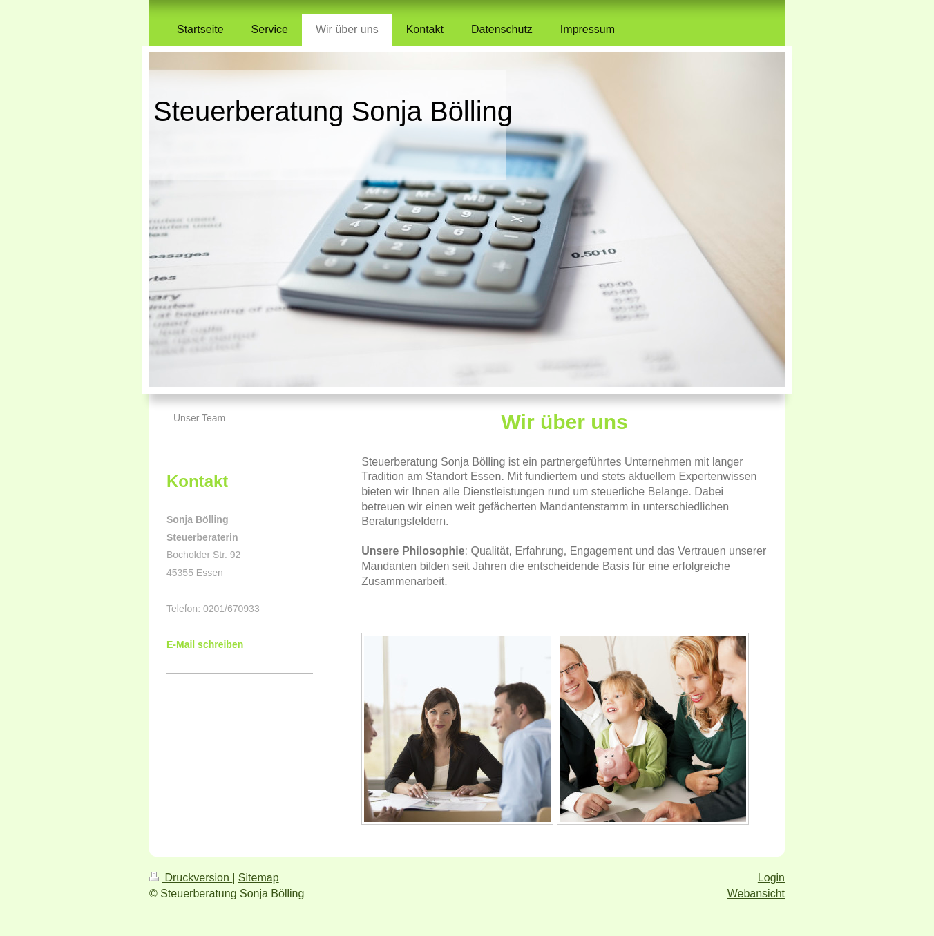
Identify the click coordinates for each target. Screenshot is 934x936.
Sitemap (258, 878)
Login (771, 878)
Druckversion (190, 878)
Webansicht (756, 893)
